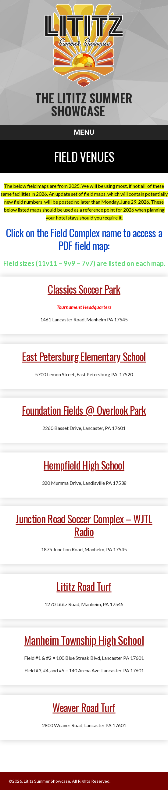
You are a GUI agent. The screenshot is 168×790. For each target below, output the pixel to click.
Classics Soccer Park (84, 289)
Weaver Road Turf (83, 707)
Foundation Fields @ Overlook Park (84, 410)
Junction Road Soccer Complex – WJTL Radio (84, 525)
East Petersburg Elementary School (84, 356)
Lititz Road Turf (83, 586)
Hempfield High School (84, 465)
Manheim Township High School (84, 639)
